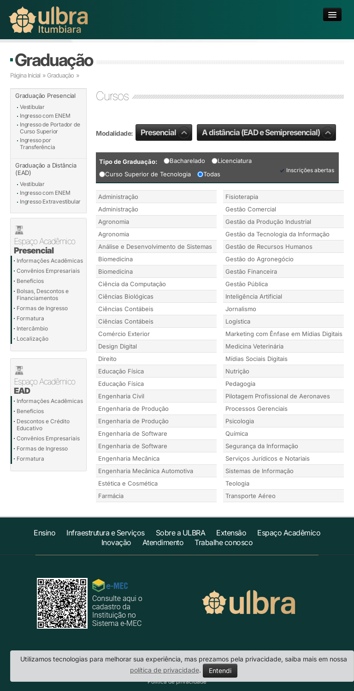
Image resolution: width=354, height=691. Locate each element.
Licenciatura (232, 160)
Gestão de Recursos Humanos (269, 246)
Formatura (30, 318)
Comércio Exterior (124, 333)
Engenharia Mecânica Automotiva (145, 471)
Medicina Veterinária (254, 346)
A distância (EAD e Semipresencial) (268, 132)
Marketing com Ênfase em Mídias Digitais (283, 333)
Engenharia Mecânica (128, 458)
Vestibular (32, 106)
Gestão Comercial (250, 209)
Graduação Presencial (45, 95)
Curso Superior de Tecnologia (145, 174)
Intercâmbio (32, 328)
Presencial (165, 132)
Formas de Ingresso (42, 308)
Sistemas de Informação (259, 471)
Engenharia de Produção (133, 408)
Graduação (54, 59)
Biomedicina (115, 259)
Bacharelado (184, 160)
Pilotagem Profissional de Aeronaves (277, 396)
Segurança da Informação (261, 446)
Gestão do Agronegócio (259, 259)
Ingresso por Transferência (37, 143)
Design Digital (117, 346)
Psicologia (239, 421)
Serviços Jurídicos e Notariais (267, 458)
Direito (107, 358)
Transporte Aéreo (250, 495)
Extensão (231, 532)
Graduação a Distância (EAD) (46, 169)
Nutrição (237, 371)
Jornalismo (240, 308)
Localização (32, 338)
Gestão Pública (246, 284)
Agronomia (113, 221)
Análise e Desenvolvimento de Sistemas (155, 246)
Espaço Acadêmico (288, 532)
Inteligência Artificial (253, 296)
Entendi (220, 670)
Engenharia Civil (121, 396)
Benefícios (30, 280)
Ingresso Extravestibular (50, 201)
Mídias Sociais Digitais (256, 358)
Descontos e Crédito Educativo (43, 425)
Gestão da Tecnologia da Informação (277, 234)
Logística (237, 321)
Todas (208, 174)
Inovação (116, 542)
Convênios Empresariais (48, 270)
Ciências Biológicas (125, 296)
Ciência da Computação (132, 284)
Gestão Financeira (251, 271)
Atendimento (163, 542)
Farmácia (111, 495)
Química (236, 433)
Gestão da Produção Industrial (268, 221)
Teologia (237, 483)
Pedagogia (240, 383)
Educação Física (121, 371)
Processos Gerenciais (256, 408)
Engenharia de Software (132, 433)
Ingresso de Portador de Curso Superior (50, 128)
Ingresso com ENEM (45, 115)
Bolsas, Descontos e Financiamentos (43, 294)
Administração (118, 196)
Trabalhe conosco (224, 542)
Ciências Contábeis (125, 308)
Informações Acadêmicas (50, 260)
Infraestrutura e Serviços (105, 532)
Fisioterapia (241, 196)
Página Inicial (25, 75)
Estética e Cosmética (128, 483)
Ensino (44, 532)
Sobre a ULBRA (181, 532)
